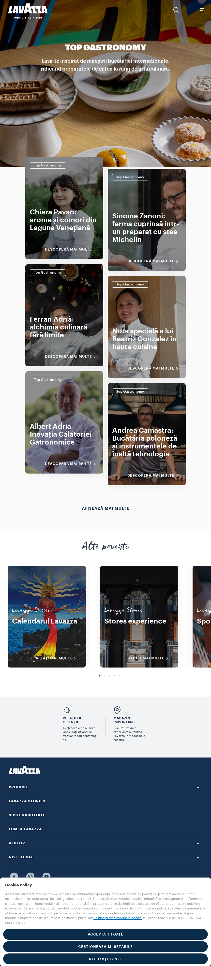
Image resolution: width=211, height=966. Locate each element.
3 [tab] (109, 675)
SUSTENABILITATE (27, 815)
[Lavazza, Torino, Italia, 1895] (24, 11)
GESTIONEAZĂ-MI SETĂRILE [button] (105, 946)
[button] (176, 10)
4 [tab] (114, 675)
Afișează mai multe (105, 508)
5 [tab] (119, 675)
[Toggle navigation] (202, 10)
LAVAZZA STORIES (27, 801)
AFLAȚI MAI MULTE (57, 658)
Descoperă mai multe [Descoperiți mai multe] (72, 249)
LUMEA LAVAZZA (25, 829)
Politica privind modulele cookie (117, 918)
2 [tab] (104, 675)
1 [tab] (99, 675)
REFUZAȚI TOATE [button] (105, 959)
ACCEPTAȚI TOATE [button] (105, 934)
